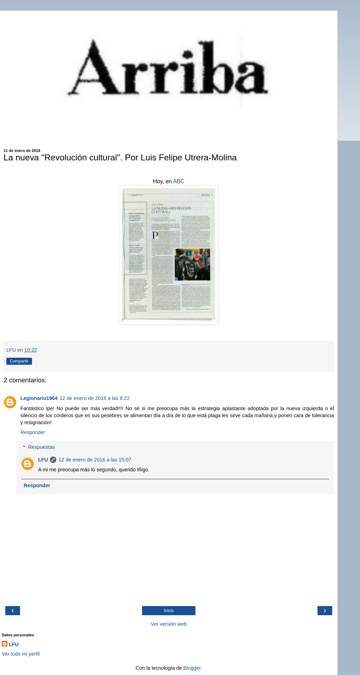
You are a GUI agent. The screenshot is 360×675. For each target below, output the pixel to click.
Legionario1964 (39, 398)
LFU (43, 460)
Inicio (169, 610)
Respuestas (41, 447)
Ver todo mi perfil (21, 654)
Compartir (19, 361)
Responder (32, 432)
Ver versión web (169, 624)
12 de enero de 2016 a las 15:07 (94, 460)
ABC (179, 181)
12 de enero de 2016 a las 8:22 (95, 398)
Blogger (192, 668)
